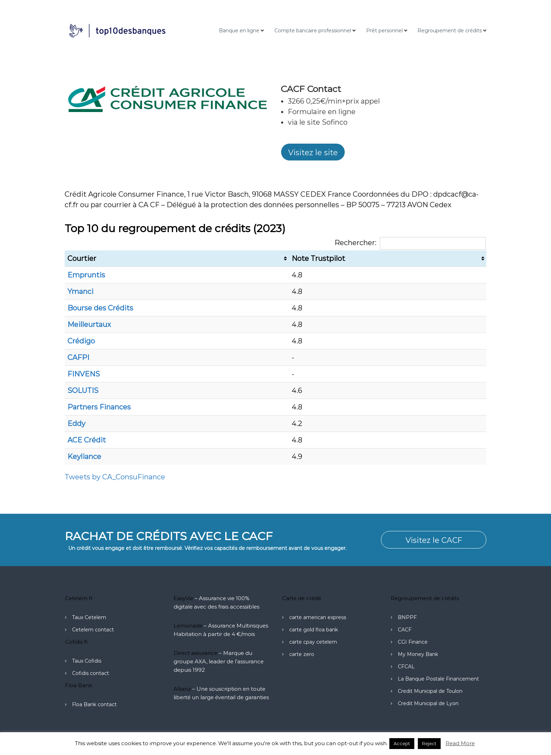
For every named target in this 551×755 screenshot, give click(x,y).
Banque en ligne (239, 30)
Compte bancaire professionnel (312, 30)
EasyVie (183, 598)
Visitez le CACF (433, 540)
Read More (460, 743)
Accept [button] (402, 743)
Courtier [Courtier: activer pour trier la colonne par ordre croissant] (81, 258)
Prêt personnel (384, 30)
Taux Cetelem (89, 617)
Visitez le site (313, 152)
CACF (404, 629)
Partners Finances (99, 407)
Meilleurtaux (89, 324)
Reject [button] (429, 743)
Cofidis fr (76, 641)
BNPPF (407, 617)
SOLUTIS (82, 390)
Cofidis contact (90, 673)
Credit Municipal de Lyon (428, 703)
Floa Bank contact (94, 704)
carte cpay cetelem (313, 642)
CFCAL (406, 666)
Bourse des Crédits (100, 308)
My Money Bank (418, 654)
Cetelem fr (79, 598)
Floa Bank (78, 685)
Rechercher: (410, 242)
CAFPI (78, 357)
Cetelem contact (93, 629)
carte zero (301, 654)
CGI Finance (413, 642)
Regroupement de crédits (449, 30)
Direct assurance (196, 653)
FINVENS (83, 374)
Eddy (76, 423)
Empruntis (86, 275)
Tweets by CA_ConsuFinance (115, 477)
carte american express (317, 617)
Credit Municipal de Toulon (430, 691)
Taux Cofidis (86, 661)
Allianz (182, 688)
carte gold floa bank (313, 629)
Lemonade (188, 625)
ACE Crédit (86, 440)
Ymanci (80, 291)
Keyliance (84, 456)
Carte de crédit (301, 598)
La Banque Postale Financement (438, 679)
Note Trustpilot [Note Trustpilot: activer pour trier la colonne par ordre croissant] (318, 258)
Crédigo (81, 341)
